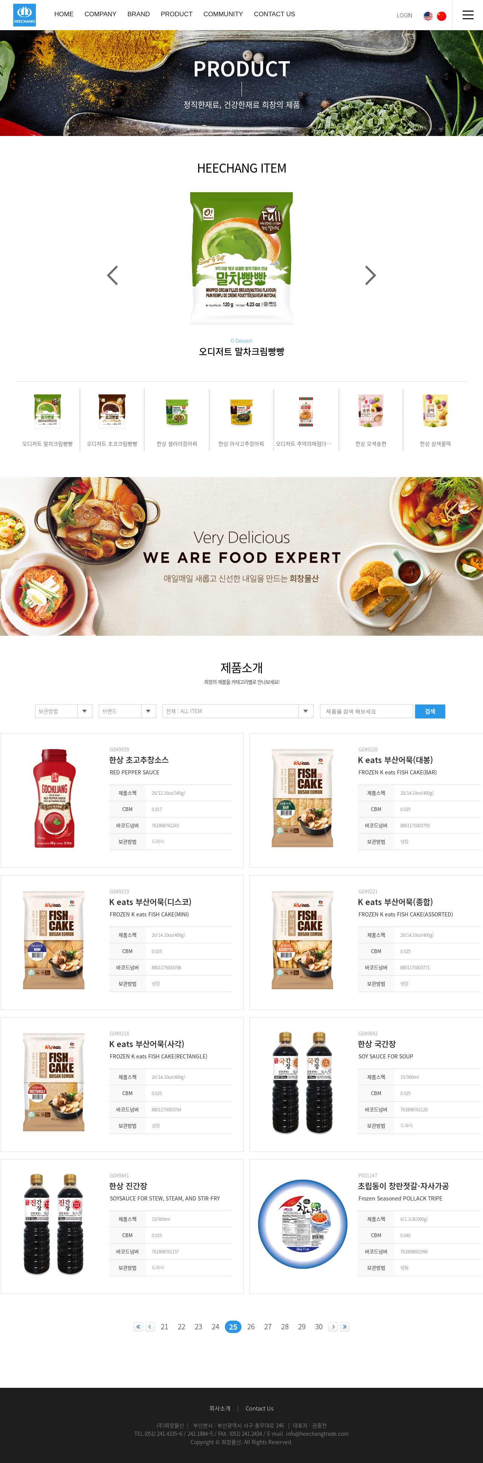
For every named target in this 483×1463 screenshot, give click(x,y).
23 (198, 1326)
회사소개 (220, 1408)
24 (215, 1326)
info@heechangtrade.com (317, 1433)
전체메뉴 (467, 15)
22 (181, 1326)
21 (164, 1326)
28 (285, 1326)
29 (302, 1326)
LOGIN (404, 15)
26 (251, 1326)
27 (268, 1326)
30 (319, 1326)
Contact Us (260, 1408)
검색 (430, 711)
